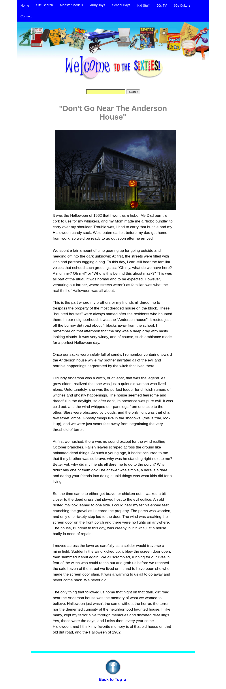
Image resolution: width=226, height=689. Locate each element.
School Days (121, 5)
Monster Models (71, 5)
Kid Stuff (143, 5)
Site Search (44, 5)
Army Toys (97, 5)
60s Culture (182, 5)
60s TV (162, 5)
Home (25, 5)
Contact (26, 16)
